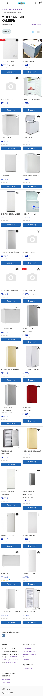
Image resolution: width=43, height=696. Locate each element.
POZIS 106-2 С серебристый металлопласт (28, 494)
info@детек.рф (11, 662)
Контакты (26, 660)
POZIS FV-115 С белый (10, 252)
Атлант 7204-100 (29, 573)
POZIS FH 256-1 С (30, 214)
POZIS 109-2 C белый (31, 176)
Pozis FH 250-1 (6, 573)
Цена (5, 31)
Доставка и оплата (29, 654)
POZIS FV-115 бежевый (10, 369)
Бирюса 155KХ (28, 61)
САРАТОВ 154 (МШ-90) (31, 99)
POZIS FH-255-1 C (8, 328)
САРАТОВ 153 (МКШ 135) (10, 214)
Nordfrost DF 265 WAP (9, 290)
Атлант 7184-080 (29, 612)
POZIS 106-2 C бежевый (32, 451)
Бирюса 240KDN (29, 290)
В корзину (11, 72)
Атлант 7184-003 (7, 535)
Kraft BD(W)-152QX (8, 99)
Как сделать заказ (29, 651)
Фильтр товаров (36, 24)
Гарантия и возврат (29, 657)
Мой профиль (6, 679)
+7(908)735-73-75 (12, 660)
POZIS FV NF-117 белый (10, 612)
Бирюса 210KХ (28, 137)
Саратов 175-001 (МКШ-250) (7, 493)
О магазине (27, 648)
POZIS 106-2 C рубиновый (28, 409)
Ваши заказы (6, 682)
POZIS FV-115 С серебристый (29, 330)
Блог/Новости (27, 668)
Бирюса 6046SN (29, 535)
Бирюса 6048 (6, 176)
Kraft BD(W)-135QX (8, 61)
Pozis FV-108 (6, 137)
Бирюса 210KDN (29, 252)
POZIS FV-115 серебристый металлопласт (6, 410)
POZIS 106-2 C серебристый (6, 452)
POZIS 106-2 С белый (31, 369)
